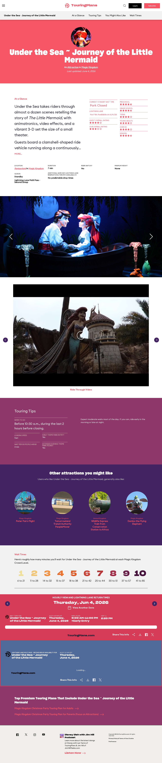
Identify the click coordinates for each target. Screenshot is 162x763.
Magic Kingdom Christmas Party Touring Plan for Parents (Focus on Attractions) (59, 714)
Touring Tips (94, 15)
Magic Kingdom (89, 67)
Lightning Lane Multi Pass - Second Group (27, 181)
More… (18, 153)
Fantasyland (20, 168)
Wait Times (135, 15)
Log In (135, 6)
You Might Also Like (115, 15)
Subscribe (152, 6)
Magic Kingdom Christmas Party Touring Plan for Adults (46, 708)
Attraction (73, 67)
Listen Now (76, 753)
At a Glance (78, 15)
